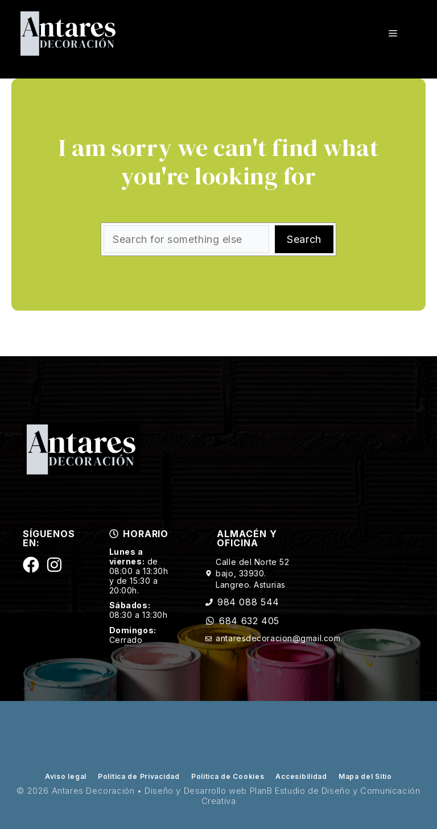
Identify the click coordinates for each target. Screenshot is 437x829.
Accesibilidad (301, 776)
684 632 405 (249, 620)
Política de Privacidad (139, 776)
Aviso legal (65, 776)
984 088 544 (248, 602)
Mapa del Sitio (365, 776)
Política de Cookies (228, 776)
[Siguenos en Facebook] (31, 564)
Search (304, 239)
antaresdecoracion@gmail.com (278, 638)
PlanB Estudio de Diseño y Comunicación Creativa (310, 795)
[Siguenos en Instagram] (54, 564)
